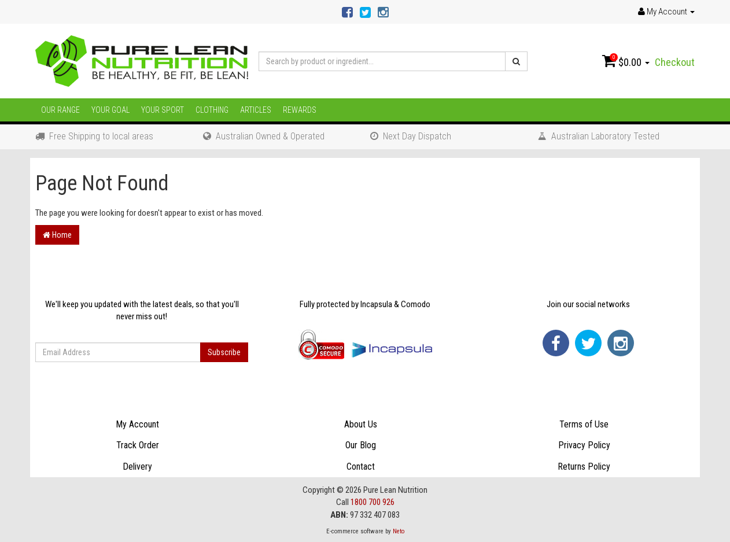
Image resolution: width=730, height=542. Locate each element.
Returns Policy (584, 466)
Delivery (137, 466)
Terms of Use (584, 424)
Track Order (137, 445)
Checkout (675, 62)
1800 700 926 (373, 502)
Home (57, 234)
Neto (398, 531)
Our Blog (360, 445)
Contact (360, 466)
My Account (137, 424)
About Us (360, 424)
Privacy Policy (584, 445)
